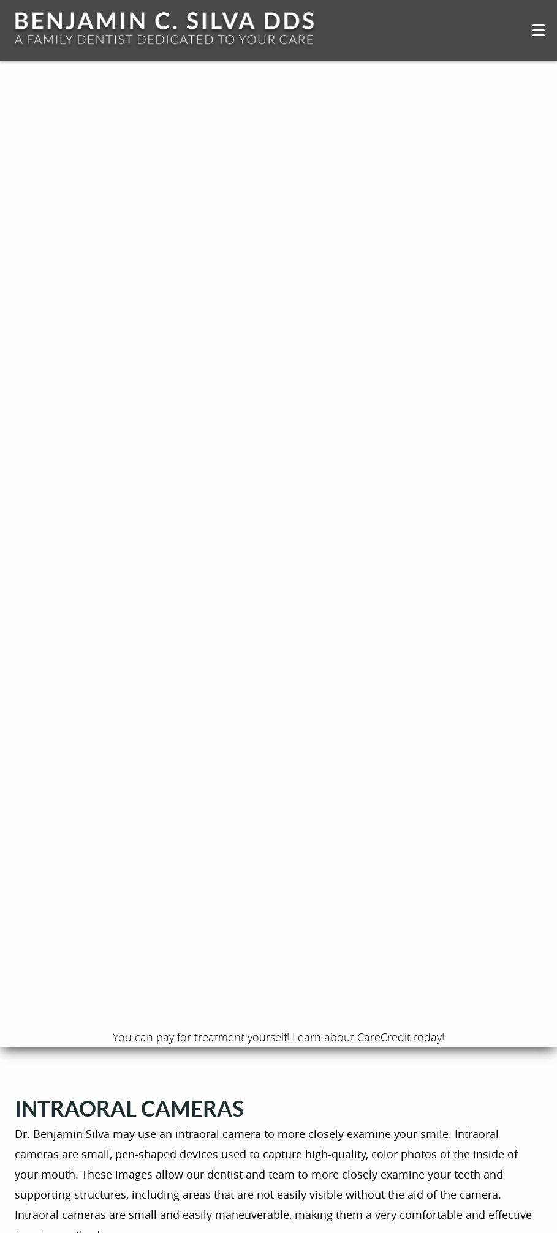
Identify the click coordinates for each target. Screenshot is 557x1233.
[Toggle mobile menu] (538, 30)
